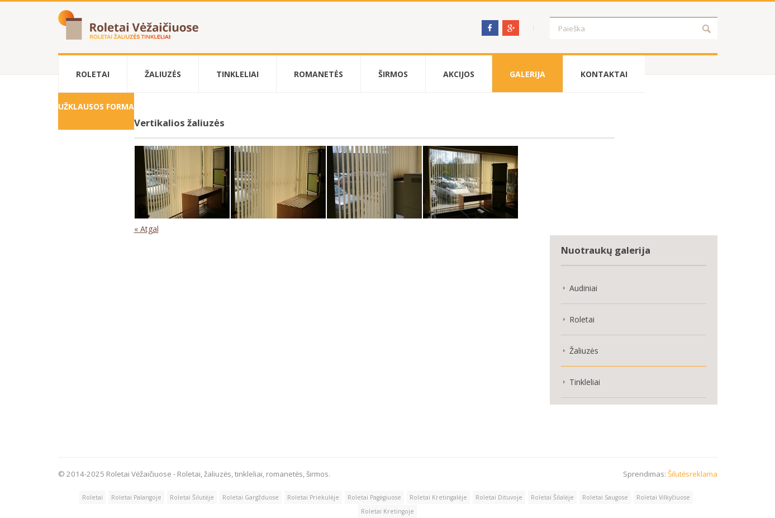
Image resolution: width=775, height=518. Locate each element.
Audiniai (583, 288)
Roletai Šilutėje (192, 497)
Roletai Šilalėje (552, 497)
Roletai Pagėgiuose (374, 497)
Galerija (527, 74)
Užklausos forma (96, 106)
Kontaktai (604, 74)
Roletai (93, 74)
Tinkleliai (237, 74)
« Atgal (146, 229)
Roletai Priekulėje (313, 497)
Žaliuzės (163, 74)
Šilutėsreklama (692, 474)
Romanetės (318, 74)
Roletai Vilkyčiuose (663, 497)
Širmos (393, 74)
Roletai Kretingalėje (438, 497)
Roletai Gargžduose (250, 497)
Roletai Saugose (605, 497)
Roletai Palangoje (136, 497)
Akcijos (458, 74)
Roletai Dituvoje (499, 497)
